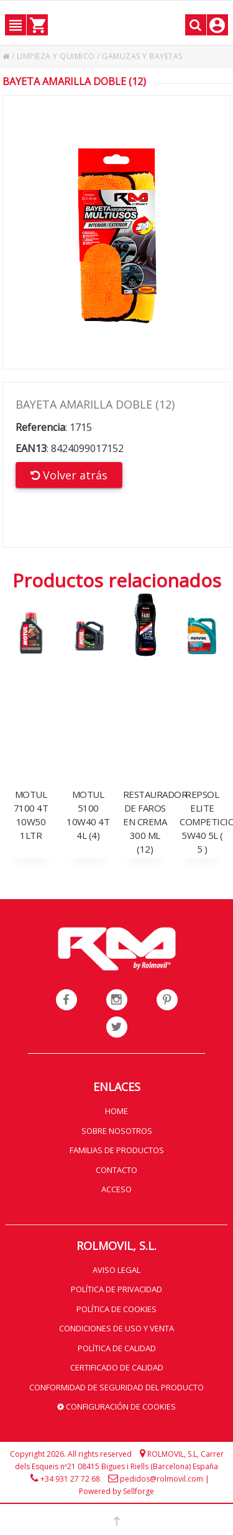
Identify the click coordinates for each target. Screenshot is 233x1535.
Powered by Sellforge (116, 1491)
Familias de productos (117, 1150)
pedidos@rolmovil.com (161, 1479)
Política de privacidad (116, 1289)
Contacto (116, 1169)
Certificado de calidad (116, 1367)
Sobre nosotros (116, 1130)
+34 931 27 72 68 (70, 1479)
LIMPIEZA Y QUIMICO (56, 56)
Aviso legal (116, 1269)
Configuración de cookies (116, 1406)
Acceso (116, 1189)
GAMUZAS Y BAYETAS (142, 56)
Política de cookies (116, 1309)
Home (116, 1110)
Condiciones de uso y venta (116, 1328)
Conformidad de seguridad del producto (116, 1387)
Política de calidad (117, 1348)
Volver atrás (68, 475)
